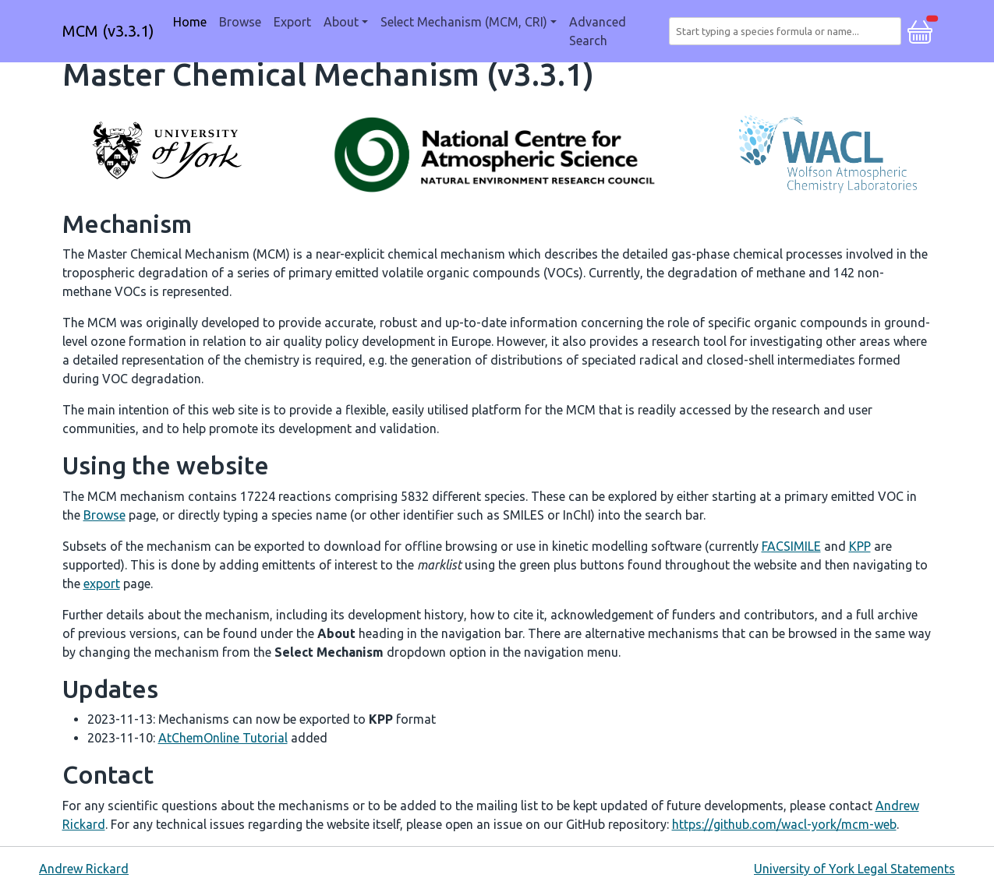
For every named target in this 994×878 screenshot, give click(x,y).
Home (190, 22)
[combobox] (788, 31)
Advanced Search (597, 31)
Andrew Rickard (84, 869)
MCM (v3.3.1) (108, 31)
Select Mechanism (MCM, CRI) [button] (463, 22)
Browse (240, 22)
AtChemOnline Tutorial (223, 738)
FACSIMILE (791, 546)
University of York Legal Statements (854, 869)
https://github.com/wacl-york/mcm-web (784, 824)
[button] (919, 30)
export (101, 584)
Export (292, 22)
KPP (860, 546)
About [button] (341, 22)
